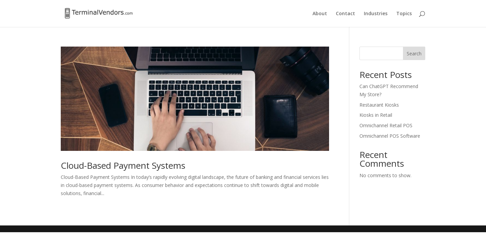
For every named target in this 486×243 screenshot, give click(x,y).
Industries (375, 14)
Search (414, 53)
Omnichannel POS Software (389, 136)
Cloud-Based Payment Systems (123, 165)
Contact (345, 14)
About (320, 14)
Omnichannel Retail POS (385, 125)
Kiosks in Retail (375, 115)
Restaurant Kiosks (379, 105)
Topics (404, 14)
